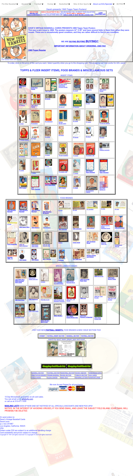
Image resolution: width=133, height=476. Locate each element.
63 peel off (62, 106)
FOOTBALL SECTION (53, 373)
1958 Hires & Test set (118, 245)
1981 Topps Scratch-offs (98, 318)
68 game (35, 138)
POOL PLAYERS (36, 377)
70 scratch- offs (90, 155)
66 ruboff (76, 120)
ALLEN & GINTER (52, 377)
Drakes (63, 242)
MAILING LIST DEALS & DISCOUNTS (33, 14)
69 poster (61, 134)
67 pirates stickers (24, 139)
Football (38, 4)
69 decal (90, 136)
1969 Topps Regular (37, 50)
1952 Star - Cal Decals (71, 299)
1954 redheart (91, 227)
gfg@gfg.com (27, 399)
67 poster (90, 121)
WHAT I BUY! (64, 377)
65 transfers (35, 123)
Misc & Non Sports (82, 4)
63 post (120, 208)
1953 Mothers (46, 227)
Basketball (64, 4)
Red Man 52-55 (46, 299)
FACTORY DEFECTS (104, 188)
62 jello (106, 208)
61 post (64, 209)
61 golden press (19, 316)
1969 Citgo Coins (33, 310)
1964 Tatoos (107, 106)
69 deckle (76, 136)
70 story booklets (63, 155)
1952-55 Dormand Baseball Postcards (59, 300)
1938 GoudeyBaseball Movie (70, 281)
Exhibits (45, 281)
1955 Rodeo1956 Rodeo (36, 245)
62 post (79, 209)
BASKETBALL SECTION (67, 373)
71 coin (48, 165)
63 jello (12, 223)
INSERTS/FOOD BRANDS (39, 375)
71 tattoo (35, 172)
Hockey (51, 4)
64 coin (90, 103)
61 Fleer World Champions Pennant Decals (65, 85)
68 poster (48, 136)
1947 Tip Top (47, 244)
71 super (22, 170)
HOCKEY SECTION (80, 373)
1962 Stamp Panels (35, 106)
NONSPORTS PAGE (94, 377)
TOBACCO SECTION (81, 375)
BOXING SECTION (66, 375)
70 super (48, 154)
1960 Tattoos (51, 90)
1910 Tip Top (46, 246)
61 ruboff (77, 90)
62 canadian (92, 208)
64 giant (23, 123)
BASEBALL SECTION (38, 373)
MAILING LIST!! (12, 406)
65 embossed (48, 121)
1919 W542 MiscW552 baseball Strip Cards (20, 281)
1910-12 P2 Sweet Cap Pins (33, 278)
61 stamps (89, 89)
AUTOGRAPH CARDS (92, 191)
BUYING (121, 4)
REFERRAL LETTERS (81, 377)
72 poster (76, 172)
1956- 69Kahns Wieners (24, 245)
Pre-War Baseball (10, 4)
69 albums (35, 156)
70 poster (78, 155)
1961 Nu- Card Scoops (112, 298)
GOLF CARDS (93, 375)
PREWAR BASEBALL (53, 375)
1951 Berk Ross (19, 300)
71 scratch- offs (63, 171)
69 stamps (23, 156)
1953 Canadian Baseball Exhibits (58, 282)
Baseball (26, 4)
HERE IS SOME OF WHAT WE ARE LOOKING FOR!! (78, 15)
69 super (103, 137)
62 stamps (22, 104)
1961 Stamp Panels (104, 90)
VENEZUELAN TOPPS (95, 373)
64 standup (77, 106)
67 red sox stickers (105, 123)
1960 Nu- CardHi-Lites (100, 296)
